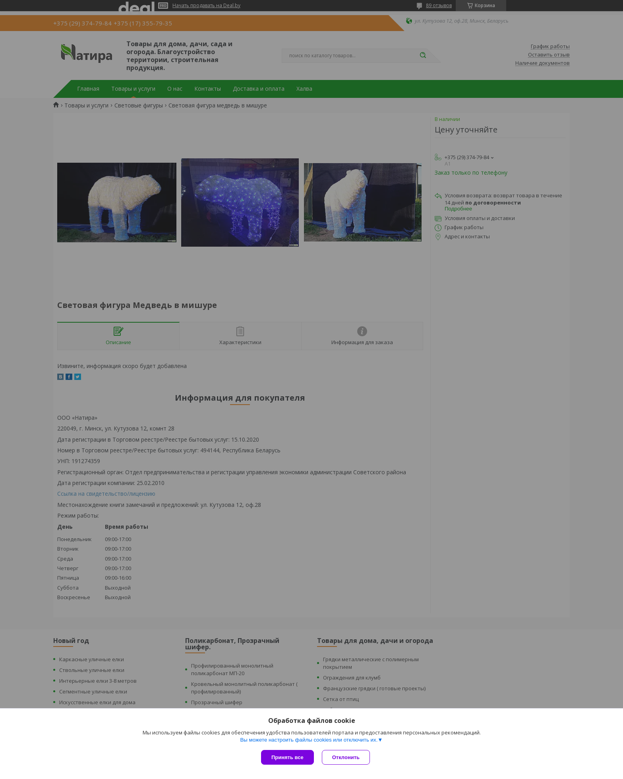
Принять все (287, 757)
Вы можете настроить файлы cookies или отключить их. (308, 740)
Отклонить (346, 757)
